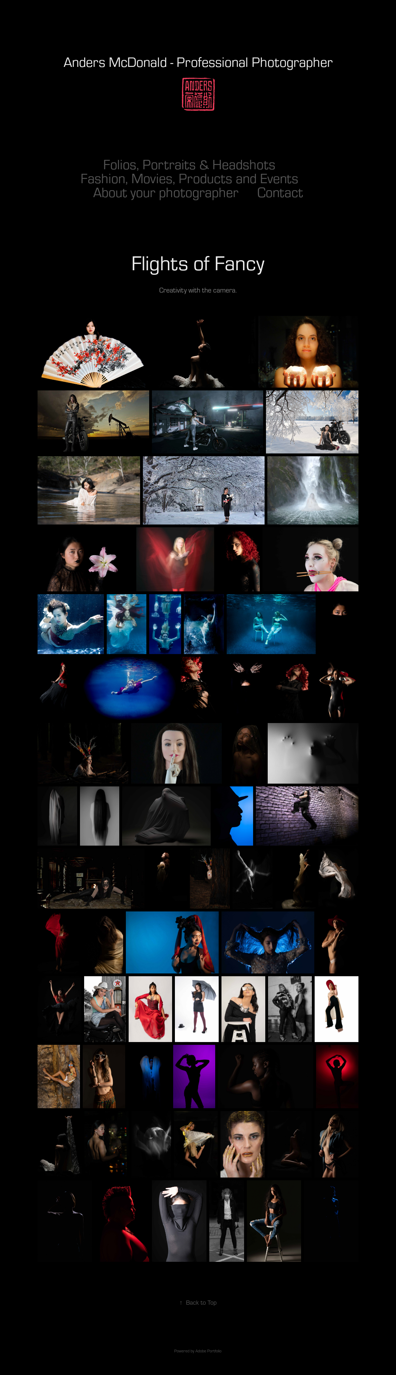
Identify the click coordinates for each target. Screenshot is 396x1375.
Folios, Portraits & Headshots (189, 164)
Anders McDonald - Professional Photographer (198, 61)
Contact (280, 192)
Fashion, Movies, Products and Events (189, 178)
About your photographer (166, 192)
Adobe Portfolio (208, 1350)
